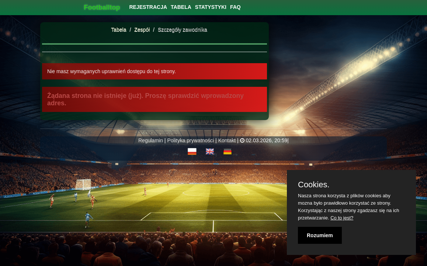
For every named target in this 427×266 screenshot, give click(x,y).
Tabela (118, 30)
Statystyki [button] (210, 7)
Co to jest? (341, 218)
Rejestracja (148, 7)
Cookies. (314, 184)
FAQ (235, 7)
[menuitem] (148, 7)
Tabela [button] (181, 7)
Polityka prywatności (190, 140)
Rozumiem (320, 235)
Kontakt (227, 140)
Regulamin (150, 140)
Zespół (142, 30)
